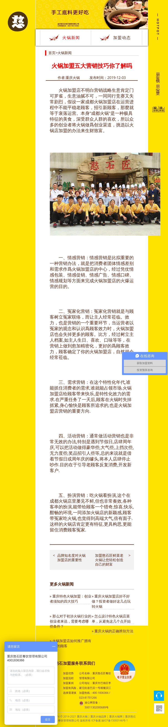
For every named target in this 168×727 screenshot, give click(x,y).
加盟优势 (68, 673)
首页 (51, 52)
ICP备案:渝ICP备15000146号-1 (110, 720)
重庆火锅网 (115, 716)
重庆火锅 (82, 716)
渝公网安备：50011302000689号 (94, 704)
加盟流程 (68, 678)
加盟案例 (68, 683)
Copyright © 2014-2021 (62, 716)
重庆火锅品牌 (98, 716)
